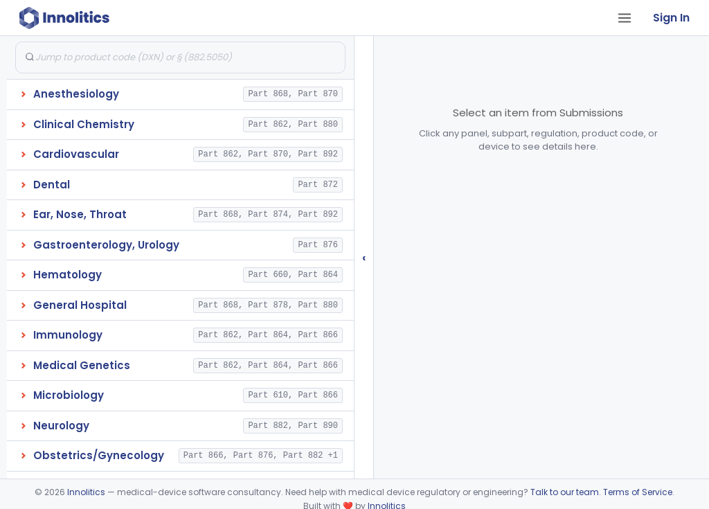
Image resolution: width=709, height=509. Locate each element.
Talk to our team (564, 492)
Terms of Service (637, 492)
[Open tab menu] (624, 18)
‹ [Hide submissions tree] (364, 257)
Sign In (671, 18)
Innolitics (86, 492)
